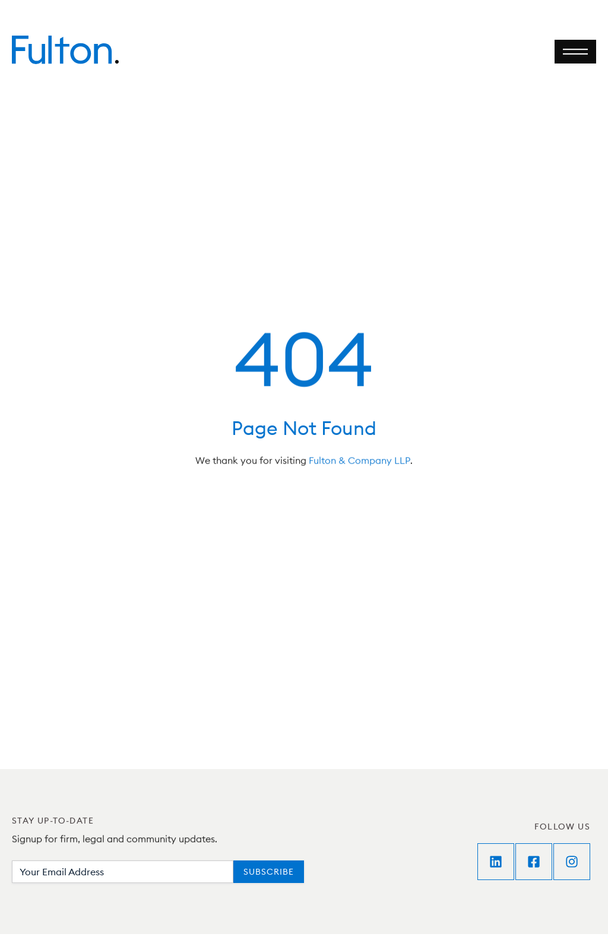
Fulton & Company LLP (359, 462)
